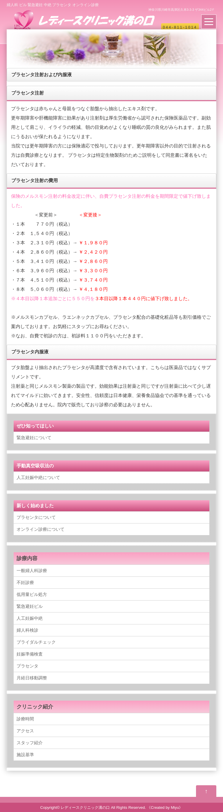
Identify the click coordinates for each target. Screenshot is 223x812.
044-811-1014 (180, 27)
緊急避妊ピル (30, 606)
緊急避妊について (34, 437)
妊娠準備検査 (30, 653)
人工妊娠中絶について (38, 477)
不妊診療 (25, 582)
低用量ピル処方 (32, 594)
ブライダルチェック (36, 642)
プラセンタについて (36, 517)
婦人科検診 (27, 630)
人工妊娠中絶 (30, 618)
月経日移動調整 (32, 677)
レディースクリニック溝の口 (85, 807)
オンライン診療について (40, 529)
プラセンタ (27, 665)
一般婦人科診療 (32, 570)
